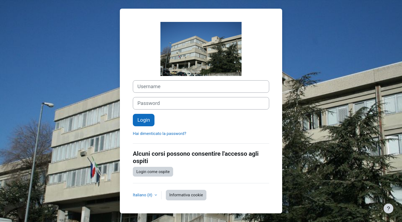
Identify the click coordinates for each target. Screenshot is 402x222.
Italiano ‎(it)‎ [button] (143, 195)
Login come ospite (153, 171)
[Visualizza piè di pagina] (388, 208)
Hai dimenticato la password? (159, 133)
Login (143, 120)
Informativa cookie (186, 195)
